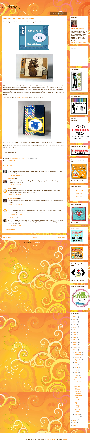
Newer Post (7, 237)
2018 (75, 337)
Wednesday (77, 377)
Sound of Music (77, 410)
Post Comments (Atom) (38, 242)
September (78, 360)
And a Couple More (78, 396)
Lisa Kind (10, 188)
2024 (75, 322)
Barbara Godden (12, 198)
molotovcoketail (51, 439)
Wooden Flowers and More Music (77, 405)
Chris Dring (11, 178)
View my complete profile (78, 42)
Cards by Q (11, 7)
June (76, 367)
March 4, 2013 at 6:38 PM (14, 194)
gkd (9, 161)
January (77, 417)
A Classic (77, 384)
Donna (9, 168)
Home (35, 237)
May (76, 370)
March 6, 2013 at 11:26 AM (15, 204)
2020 (75, 332)
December (78, 352)
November (78, 354)
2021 (75, 329)
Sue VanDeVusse (78, 28)
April (76, 372)
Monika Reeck (12, 218)
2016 (75, 342)
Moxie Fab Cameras (77, 392)
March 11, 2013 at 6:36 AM (15, 226)
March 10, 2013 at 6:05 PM (15, 214)
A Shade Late (78, 400)
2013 (75, 350)
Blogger (65, 439)
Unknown (10, 208)
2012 (75, 420)
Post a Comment (10, 229)
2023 (75, 324)
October (77, 357)
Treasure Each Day (78, 380)
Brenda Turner (79, 193)
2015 (75, 345)
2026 (75, 317)
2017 (75, 340)
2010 (75, 425)
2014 (75, 347)
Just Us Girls (19, 22)
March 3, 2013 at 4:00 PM (14, 185)
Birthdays (77, 389)
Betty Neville (79, 190)
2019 (75, 334)
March (77, 375)
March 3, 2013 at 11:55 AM (15, 175)
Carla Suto (79, 196)
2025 (75, 319)
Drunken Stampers (22, 97)
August (77, 362)
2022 (75, 327)
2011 (75, 422)
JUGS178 (12, 161)
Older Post (61, 237)
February (77, 414)
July (76, 365)
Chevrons (77, 386)
